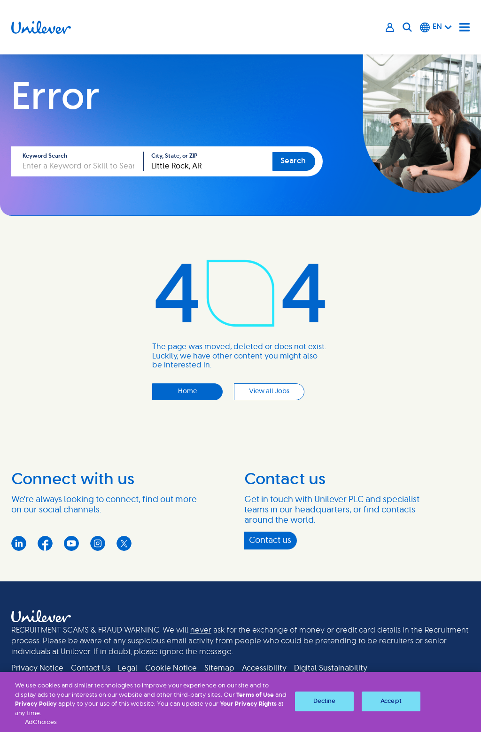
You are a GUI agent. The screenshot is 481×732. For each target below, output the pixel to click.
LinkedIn (18, 543)
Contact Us (90, 668)
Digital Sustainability (330, 668)
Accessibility (264, 668)
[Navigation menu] (464, 27)
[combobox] (208, 161)
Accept (391, 701)
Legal (128, 668)
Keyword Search (45, 156)
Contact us (270, 540)
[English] (436, 27)
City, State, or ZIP (174, 156)
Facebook (45, 543)
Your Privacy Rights (248, 704)
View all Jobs (269, 391)
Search (293, 161)
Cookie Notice (171, 668)
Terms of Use (255, 695)
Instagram (97, 543)
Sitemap (219, 668)
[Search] (407, 27)
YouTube (71, 543)
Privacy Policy (36, 704)
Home (187, 391)
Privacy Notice (37, 668)
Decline (324, 701)
